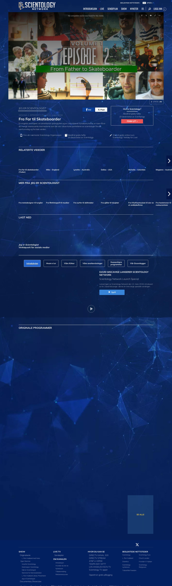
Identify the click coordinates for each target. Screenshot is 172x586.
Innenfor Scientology (29, 564)
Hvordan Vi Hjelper (145, 561)
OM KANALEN (59, 559)
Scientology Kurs (144, 555)
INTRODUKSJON (90, 9)
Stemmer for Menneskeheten (32, 573)
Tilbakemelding (61, 571)
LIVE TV (57, 551)
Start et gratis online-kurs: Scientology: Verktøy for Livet (125, 136)
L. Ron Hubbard (127, 558)
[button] (169, 160)
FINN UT (132, 121)
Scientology (126, 555)
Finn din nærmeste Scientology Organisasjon (42, 135)
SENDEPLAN (112, 9)
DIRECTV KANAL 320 (98, 555)
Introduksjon (60, 563)
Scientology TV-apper (98, 570)
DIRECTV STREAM (97, 558)
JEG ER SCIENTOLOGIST (32, 108)
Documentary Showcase (30, 581)
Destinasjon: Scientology (30, 567)
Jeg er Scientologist (28, 579)
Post (101, 109)
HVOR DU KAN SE (96, 551)
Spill (112, 292)
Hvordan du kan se (62, 566)
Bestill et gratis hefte (80, 136)
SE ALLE (140, 514)
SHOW (124, 9)
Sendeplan (59, 555)
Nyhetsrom (59, 568)
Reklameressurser (62, 574)
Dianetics (125, 561)
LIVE (102, 9)
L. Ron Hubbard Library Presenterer (34, 576)
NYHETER (134, 9)
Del (88, 109)
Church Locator (144, 558)
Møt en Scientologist (29, 570)
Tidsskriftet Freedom (129, 570)
